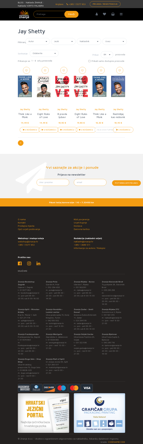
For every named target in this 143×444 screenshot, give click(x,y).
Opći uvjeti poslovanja (29, 229)
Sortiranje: (23, 53)
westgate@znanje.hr (58, 342)
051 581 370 (109, 315)
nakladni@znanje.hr (83, 241)
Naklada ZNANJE (34, 2)
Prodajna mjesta (26, 225)
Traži (71, 14)
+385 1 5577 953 (76, 4)
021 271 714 (25, 318)
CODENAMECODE (116, 442)
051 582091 (81, 287)
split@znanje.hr (27, 320)
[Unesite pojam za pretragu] (55, 14)
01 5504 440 (53, 340)
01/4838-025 (26, 370)
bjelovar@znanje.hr (113, 345)
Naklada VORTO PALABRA (31, 5)
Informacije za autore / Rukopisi (89, 248)
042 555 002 (53, 320)
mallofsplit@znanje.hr (58, 367)
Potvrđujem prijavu (126, 183)
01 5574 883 (25, 340)
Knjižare (59, 4)
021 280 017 (53, 364)
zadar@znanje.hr (84, 323)
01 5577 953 (25, 290)
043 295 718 (109, 342)
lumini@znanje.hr (56, 323)
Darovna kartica (82, 229)
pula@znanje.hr (55, 290)
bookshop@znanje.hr (30, 293)
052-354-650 (54, 287)
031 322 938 (81, 342)
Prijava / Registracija (105, 4)
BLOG (20, 2)
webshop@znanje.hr (28, 241)
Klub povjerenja (81, 219)
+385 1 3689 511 (82, 244)
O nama (22, 219)
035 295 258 (109, 290)
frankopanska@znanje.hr (28, 345)
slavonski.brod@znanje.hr (113, 295)
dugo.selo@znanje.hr (30, 373)
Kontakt (21, 222)
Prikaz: (95, 54)
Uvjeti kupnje (80, 222)
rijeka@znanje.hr (84, 290)
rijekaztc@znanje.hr (113, 318)
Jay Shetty (25, 109)
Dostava (78, 225)
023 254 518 (81, 320)
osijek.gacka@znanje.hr (84, 348)
